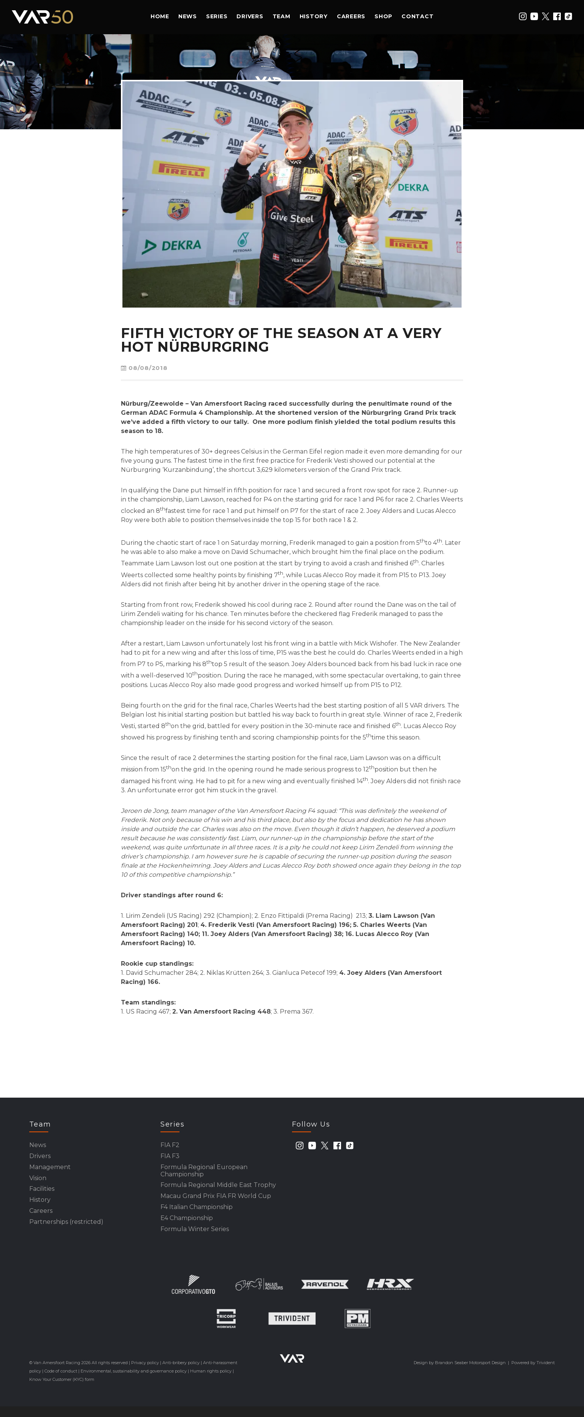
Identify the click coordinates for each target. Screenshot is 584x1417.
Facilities (41, 1194)
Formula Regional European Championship (204, 1174)
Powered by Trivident (533, 1373)
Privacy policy (145, 1373)
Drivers (249, 16)
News (187, 16)
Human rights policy (211, 1381)
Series (217, 16)
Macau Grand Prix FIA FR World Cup (215, 1202)
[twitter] (545, 16)
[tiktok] (568, 16)
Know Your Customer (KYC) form (61, 1390)
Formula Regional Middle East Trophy (218, 1190)
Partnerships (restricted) (66, 1231)
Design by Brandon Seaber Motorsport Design (460, 1373)
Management (50, 1170)
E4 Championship (186, 1227)
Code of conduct (60, 1381)
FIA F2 (169, 1145)
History (314, 16)
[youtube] (534, 16)
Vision (37, 1182)
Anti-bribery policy (181, 1373)
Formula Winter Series (194, 1239)
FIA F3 (169, 1158)
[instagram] (523, 16)
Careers (351, 16)
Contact (417, 16)
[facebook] (557, 16)
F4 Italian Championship (196, 1215)
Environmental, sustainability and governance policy (134, 1381)
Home (160, 16)
